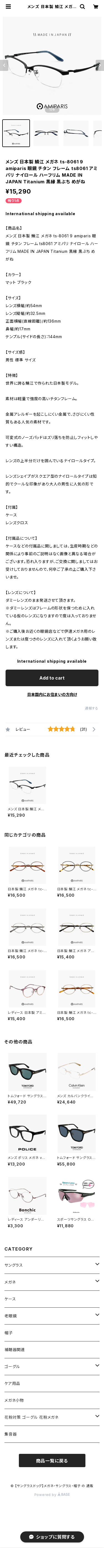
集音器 (10, 1434)
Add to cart (52, 678)
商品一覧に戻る (52, 1461)
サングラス (13, 1265)
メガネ (10, 1282)
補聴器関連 (14, 1349)
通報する (91, 708)
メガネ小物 (14, 1400)
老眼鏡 (10, 1315)
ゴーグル (12, 1366)
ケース (10, 1299)
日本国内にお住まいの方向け (52, 694)
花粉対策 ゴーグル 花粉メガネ (31, 1417)
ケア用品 (12, 1383)
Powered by (52, 1495)
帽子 (8, 1332)
